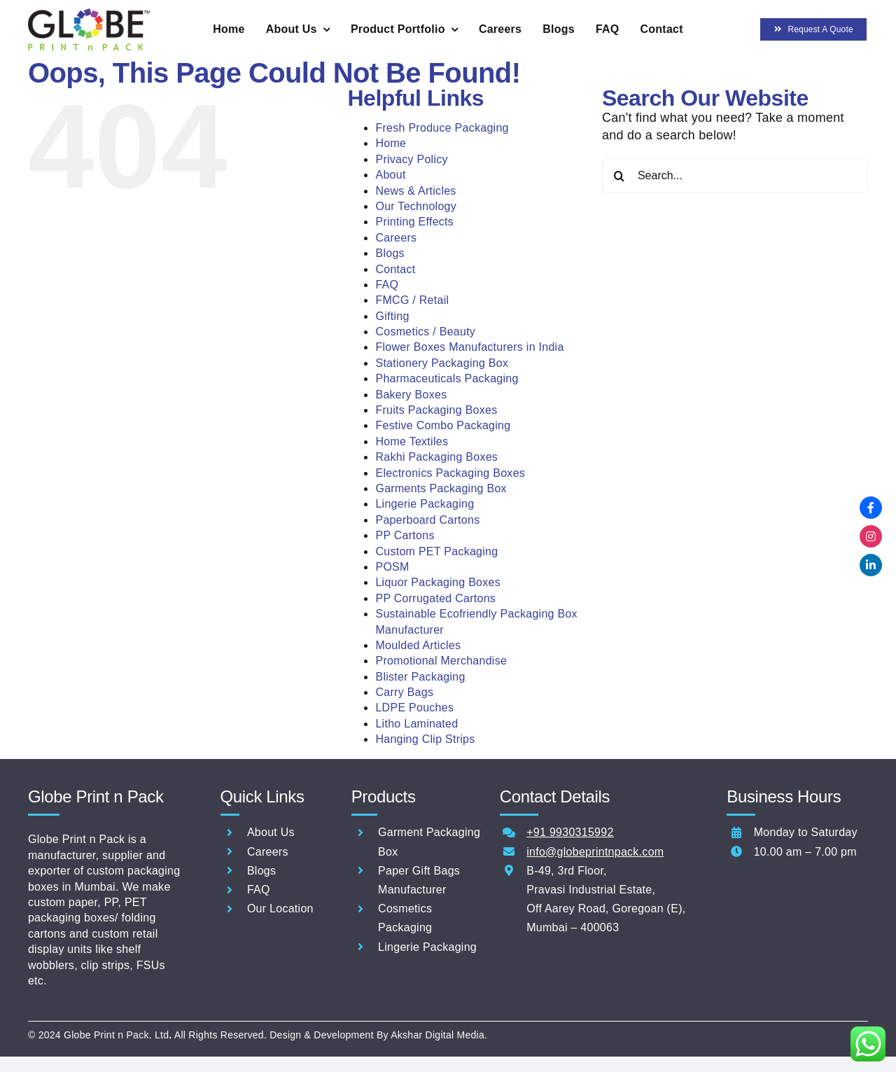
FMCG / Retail (412, 300)
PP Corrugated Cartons (435, 598)
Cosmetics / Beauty (425, 331)
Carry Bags (404, 692)
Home (390, 143)
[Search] (619, 175)
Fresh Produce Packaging (441, 128)
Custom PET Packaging (436, 551)
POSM (392, 567)
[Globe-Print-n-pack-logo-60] (89, 15)
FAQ (386, 285)
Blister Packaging (420, 677)
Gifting (392, 316)
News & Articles (415, 191)
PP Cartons (404, 535)
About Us (271, 832)
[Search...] (735, 175)
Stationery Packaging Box (441, 363)
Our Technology (415, 206)
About (390, 175)
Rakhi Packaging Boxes (436, 457)
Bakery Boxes (411, 395)
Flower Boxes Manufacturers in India (469, 347)
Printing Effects (414, 222)
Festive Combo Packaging (442, 425)
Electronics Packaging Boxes (450, 473)
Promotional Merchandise (441, 661)
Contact (395, 269)
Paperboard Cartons (427, 520)
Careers (395, 238)
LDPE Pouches (414, 707)
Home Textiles (411, 441)
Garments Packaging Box (440, 488)
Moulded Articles (418, 645)
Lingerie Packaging (424, 504)
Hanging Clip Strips (425, 739)
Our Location (280, 908)
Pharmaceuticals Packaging (446, 378)
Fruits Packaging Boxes (436, 410)
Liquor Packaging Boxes (437, 582)
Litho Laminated (416, 724)
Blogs (389, 253)
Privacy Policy (411, 159)
